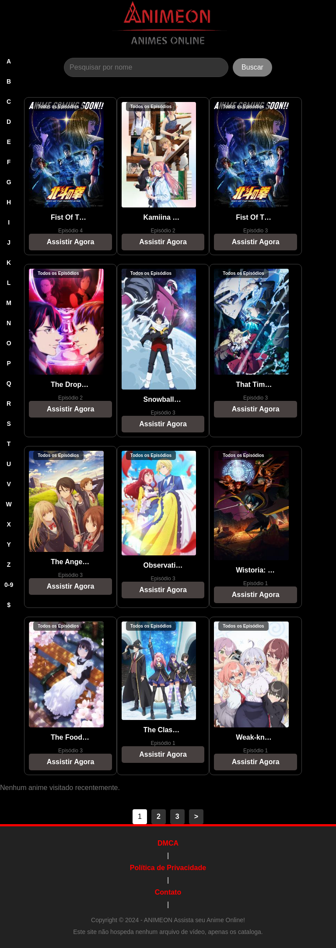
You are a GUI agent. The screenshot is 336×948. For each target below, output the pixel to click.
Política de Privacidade (168, 867)
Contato (168, 892)
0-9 (8, 584)
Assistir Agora (70, 242)
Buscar (252, 67)
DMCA (168, 843)
